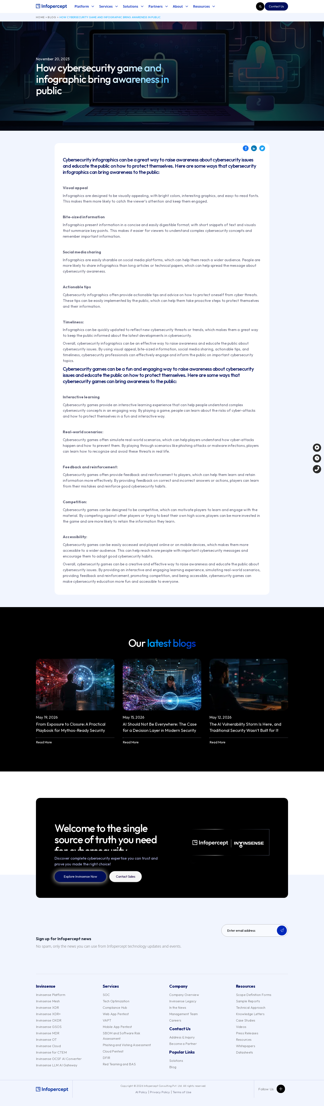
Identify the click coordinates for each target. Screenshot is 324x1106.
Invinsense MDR (47, 1033)
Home (40, 17)
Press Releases (247, 1033)
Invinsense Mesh (48, 1001)
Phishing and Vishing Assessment (127, 1045)
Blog (52, 17)
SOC (106, 995)
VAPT (107, 1020)
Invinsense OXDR (49, 1020)
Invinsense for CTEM (51, 1052)
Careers (175, 1020)
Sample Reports (248, 1001)
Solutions (176, 1061)
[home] (51, 6)
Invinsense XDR (47, 1007)
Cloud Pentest (113, 1051)
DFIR (106, 1058)
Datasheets (244, 1052)
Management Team (183, 1014)
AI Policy (141, 1092)
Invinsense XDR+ (48, 1014)
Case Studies (245, 1020)
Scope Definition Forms (254, 995)
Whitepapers (245, 1046)
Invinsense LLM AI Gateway (56, 1065)
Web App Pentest (116, 1014)
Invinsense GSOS (49, 1027)
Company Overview (184, 995)
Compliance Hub (115, 1007)
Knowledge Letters (250, 1014)
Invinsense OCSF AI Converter (59, 1059)
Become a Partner (183, 1044)
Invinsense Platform (50, 995)
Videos (241, 1027)
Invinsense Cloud (48, 1046)
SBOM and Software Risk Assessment (121, 1036)
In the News (177, 1007)
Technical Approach (251, 1007)
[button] (84, 6)
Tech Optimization (116, 1001)
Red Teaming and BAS (119, 1064)
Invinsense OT (46, 1039)
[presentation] (252, 948)
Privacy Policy (160, 1092)
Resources (244, 1039)
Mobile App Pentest (117, 1027)
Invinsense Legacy (182, 1001)
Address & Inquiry (182, 1037)
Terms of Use (182, 1092)
